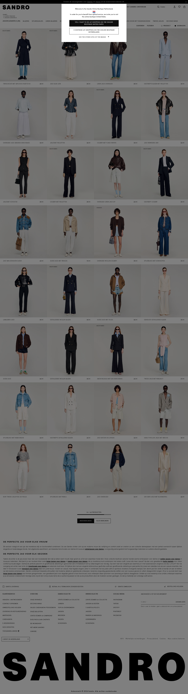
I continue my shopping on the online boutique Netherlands (94, 31)
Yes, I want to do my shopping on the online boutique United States (94, 23)
